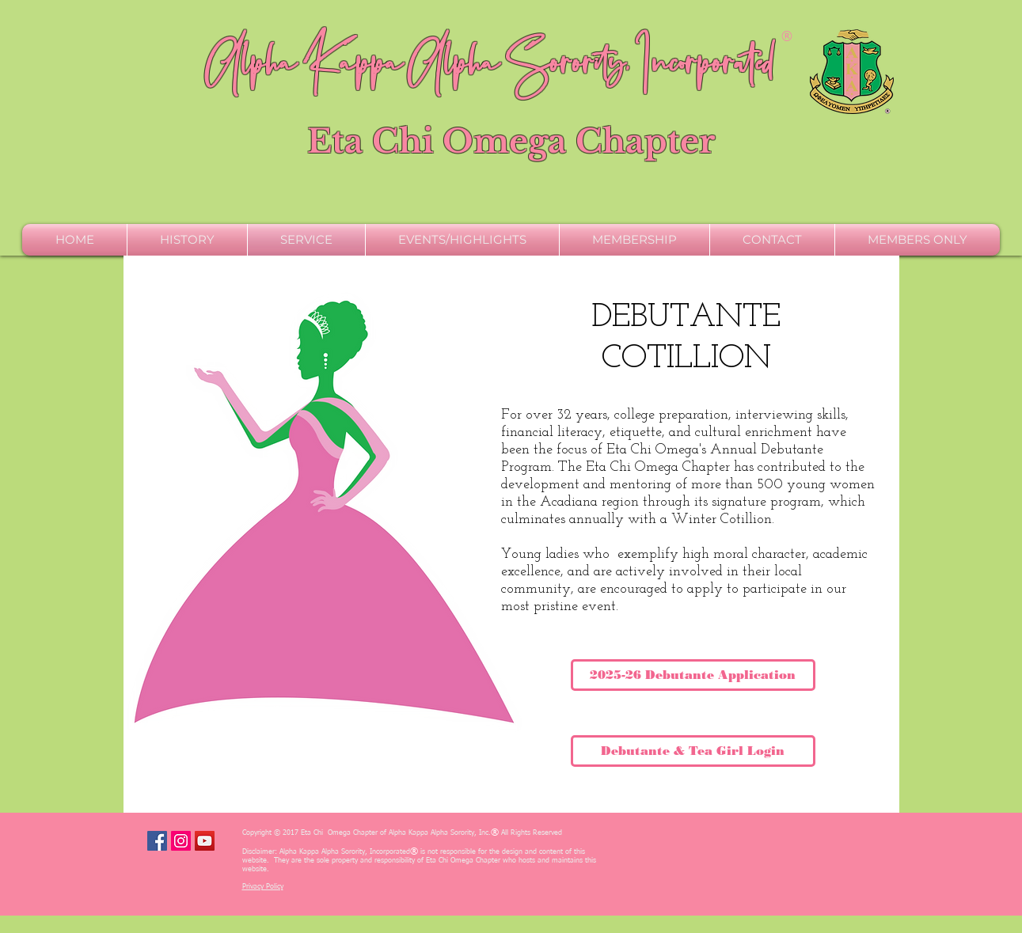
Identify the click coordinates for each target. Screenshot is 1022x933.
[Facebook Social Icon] (157, 841)
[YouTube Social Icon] (205, 841)
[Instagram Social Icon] (181, 841)
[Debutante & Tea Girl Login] (693, 751)
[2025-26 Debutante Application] (693, 675)
